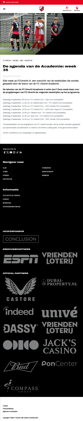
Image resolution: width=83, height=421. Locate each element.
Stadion (6, 175)
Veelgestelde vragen (11, 195)
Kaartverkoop (47, 172)
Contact (6, 199)
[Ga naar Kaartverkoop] (67, 9)
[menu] (4, 8)
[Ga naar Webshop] (77, 9)
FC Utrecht (7, 60)
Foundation (46, 168)
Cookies (5, 406)
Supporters (7, 179)
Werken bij (7, 203)
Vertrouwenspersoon (11, 207)
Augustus (28, 60)
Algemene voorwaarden (10, 411)
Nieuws (15, 60)
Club (4, 168)
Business (45, 175)
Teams (5, 172)
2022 (21, 60)
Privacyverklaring (8, 409)
